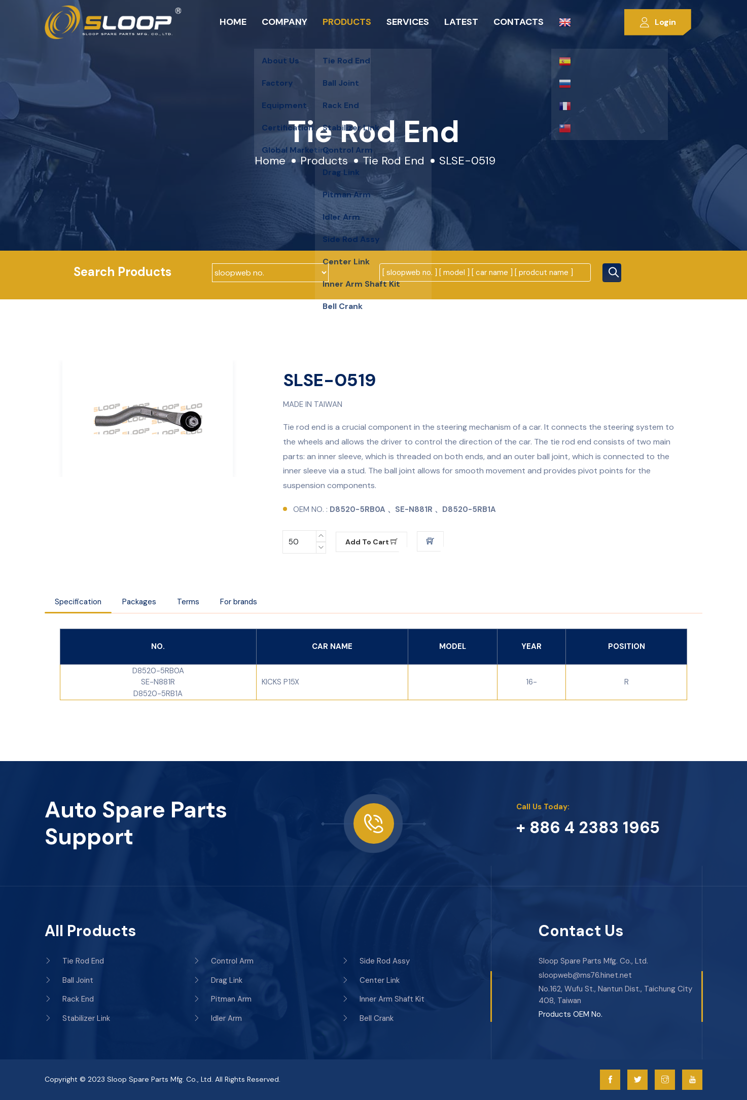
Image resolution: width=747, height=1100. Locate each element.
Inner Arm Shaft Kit (383, 999)
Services (407, 22)
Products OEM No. (570, 1014)
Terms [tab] (188, 602)
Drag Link (217, 980)
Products (347, 22)
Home (233, 22)
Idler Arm (217, 1018)
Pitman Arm (222, 999)
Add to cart (371, 541)
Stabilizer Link (77, 1018)
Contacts (518, 22)
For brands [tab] (238, 602)
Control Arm (223, 961)
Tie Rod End (393, 160)
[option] (148, 418)
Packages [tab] (139, 602)
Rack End (69, 999)
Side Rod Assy (376, 961)
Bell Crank (368, 1018)
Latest (461, 22)
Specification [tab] (78, 602)
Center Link (371, 980)
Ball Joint (69, 980)
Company (284, 22)
